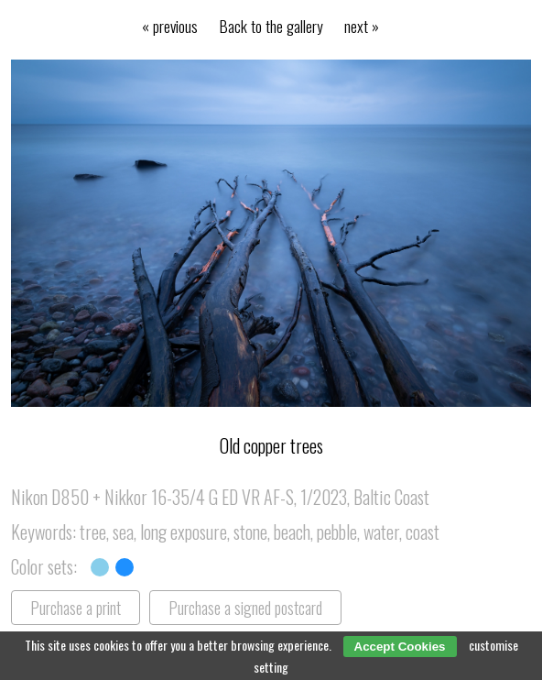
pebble (337, 531)
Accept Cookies (400, 646)
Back (271, 26)
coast (422, 531)
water (381, 531)
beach (292, 531)
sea (123, 531)
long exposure (183, 531)
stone (250, 531)
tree (93, 531)
